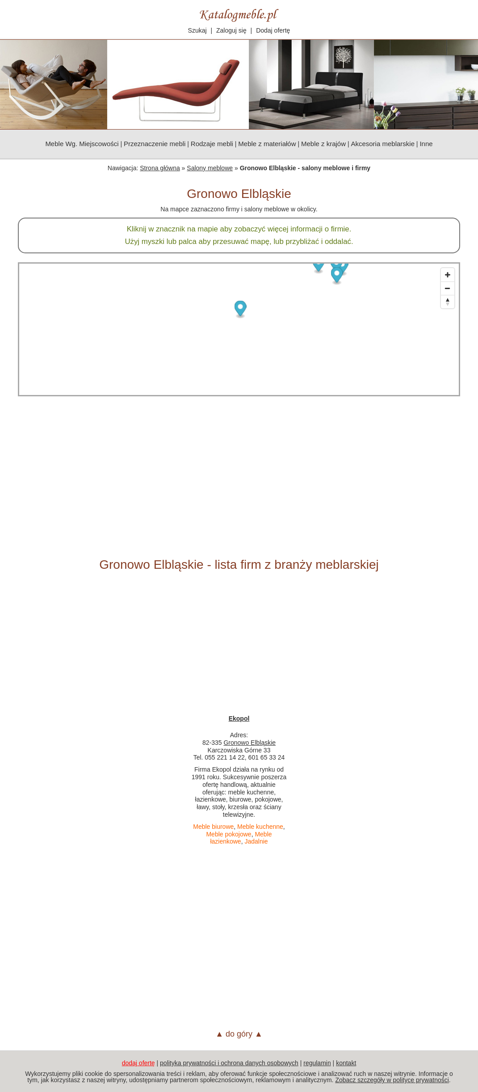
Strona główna (160, 168)
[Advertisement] (239, 476)
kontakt (346, 1063)
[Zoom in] (447, 274)
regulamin (317, 1063)
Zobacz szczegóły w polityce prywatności (392, 1080)
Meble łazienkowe (241, 838)
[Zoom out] (447, 288)
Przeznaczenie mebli (154, 143)
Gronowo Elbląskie (249, 742)
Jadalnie (256, 841)
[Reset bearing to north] (447, 301)
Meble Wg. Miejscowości (81, 143)
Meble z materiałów (267, 143)
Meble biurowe (213, 826)
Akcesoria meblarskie (383, 143)
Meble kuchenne (260, 826)
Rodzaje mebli (212, 143)
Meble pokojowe (228, 834)
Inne (425, 143)
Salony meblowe (210, 168)
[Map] (239, 329)
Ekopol (239, 718)
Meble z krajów (323, 143)
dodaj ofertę (138, 1063)
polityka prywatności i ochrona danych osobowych (229, 1063)
